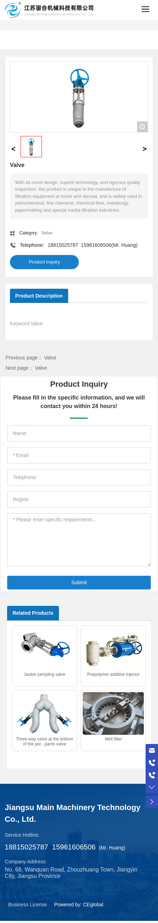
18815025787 (63, 245)
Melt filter (113, 739)
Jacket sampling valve (44, 674)
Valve (50, 357)
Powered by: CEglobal (78, 904)
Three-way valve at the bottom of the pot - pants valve (44, 741)
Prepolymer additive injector (113, 674)
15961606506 (96, 245)
